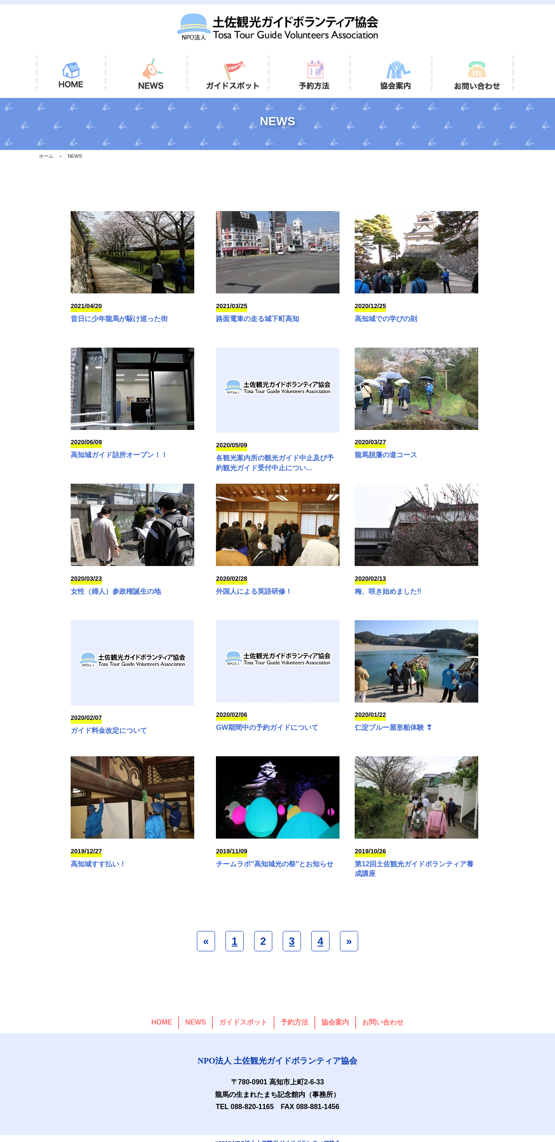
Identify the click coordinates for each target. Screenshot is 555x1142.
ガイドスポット (243, 1012)
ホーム (46, 156)
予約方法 (294, 1012)
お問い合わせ (383, 1012)
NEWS (195, 1012)
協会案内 (335, 1012)
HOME (161, 1012)
